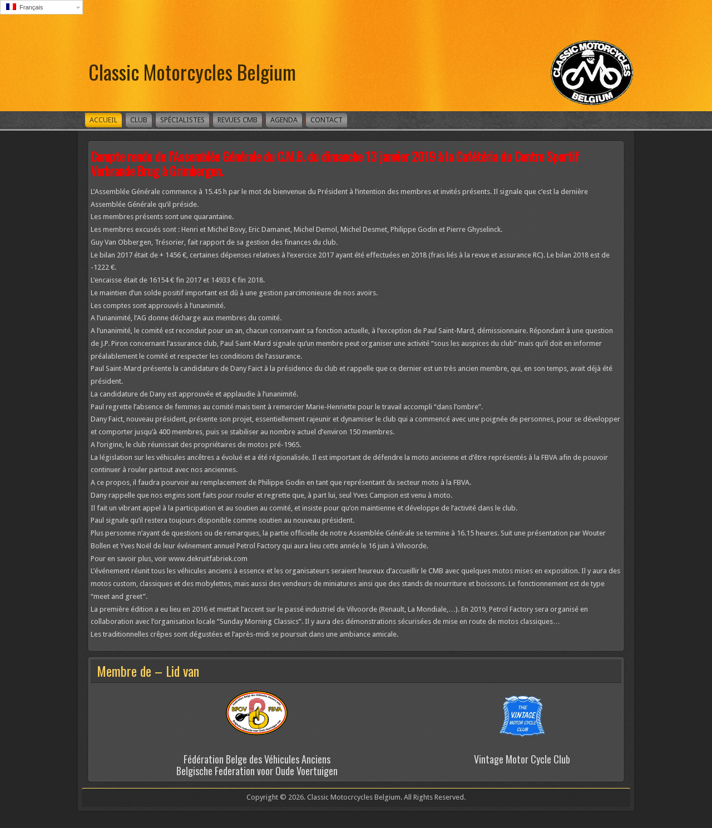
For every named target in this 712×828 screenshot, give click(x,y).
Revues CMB (237, 120)
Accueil (103, 120)
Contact (326, 120)
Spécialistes (182, 120)
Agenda (284, 120)
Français (24, 7)
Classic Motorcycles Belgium (192, 71)
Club (138, 120)
